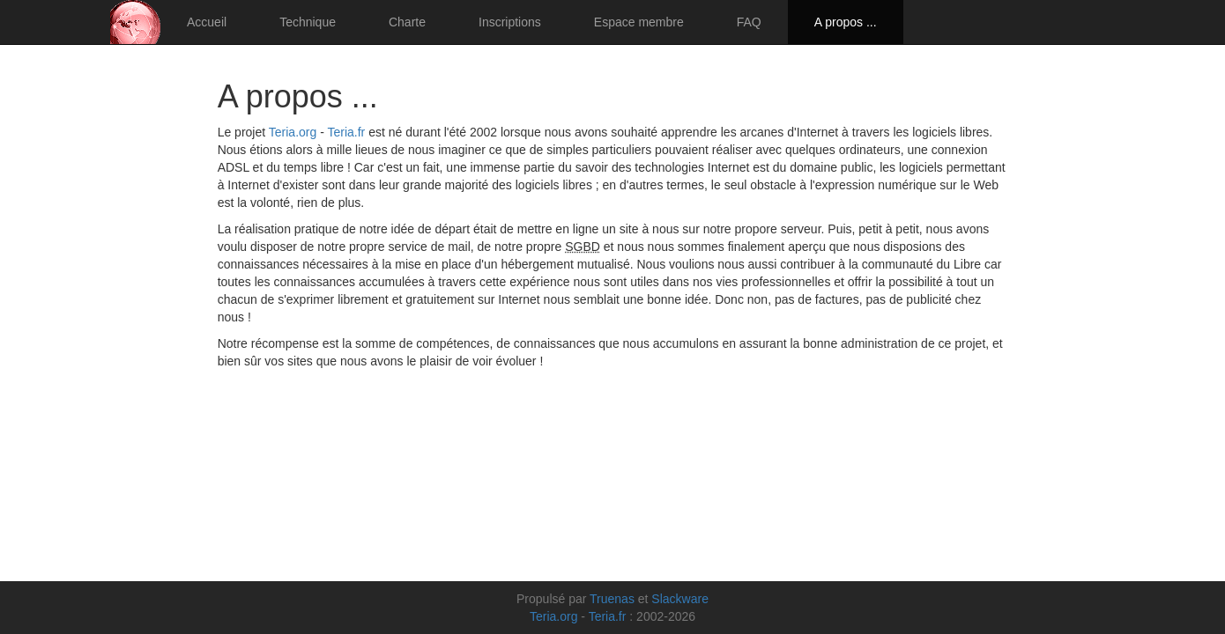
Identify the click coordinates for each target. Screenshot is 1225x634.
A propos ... (845, 22)
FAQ (749, 22)
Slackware (680, 599)
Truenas (612, 599)
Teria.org (292, 132)
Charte (407, 22)
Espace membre (639, 22)
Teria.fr (346, 132)
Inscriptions (510, 22)
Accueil (206, 22)
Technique (307, 22)
